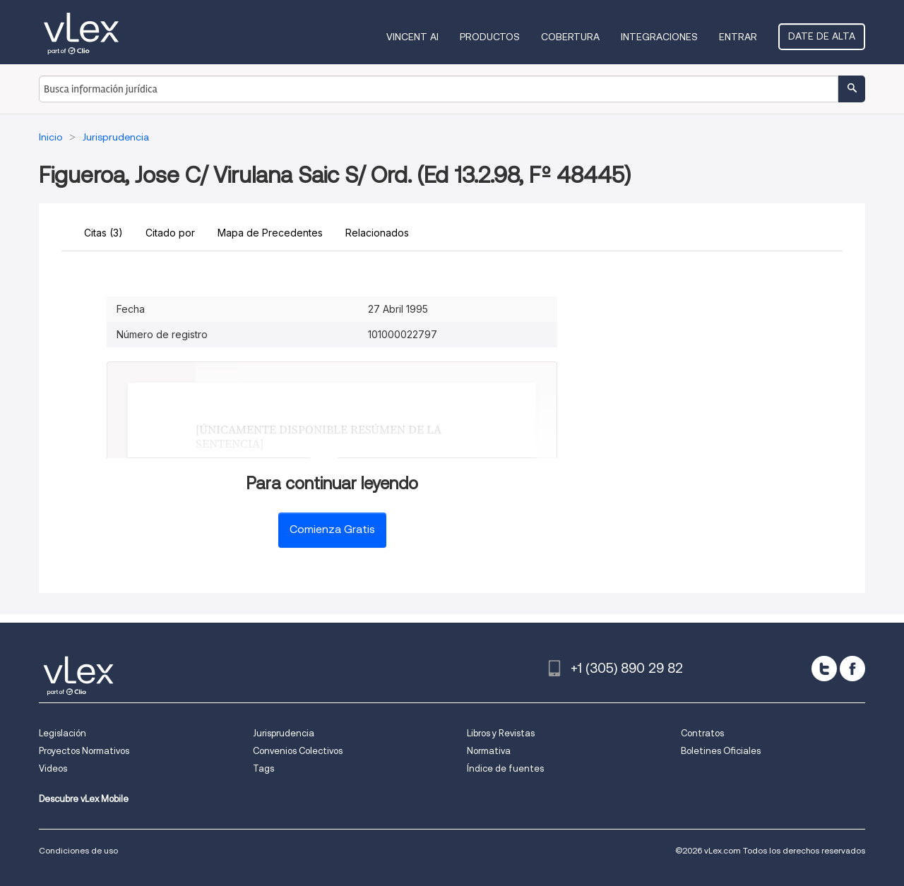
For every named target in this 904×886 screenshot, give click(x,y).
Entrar (738, 36)
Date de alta (821, 36)
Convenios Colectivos (298, 751)
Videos (53, 768)
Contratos (702, 733)
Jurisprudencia (283, 733)
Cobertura (570, 36)
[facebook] (852, 668)
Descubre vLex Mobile (84, 799)
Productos (490, 36)
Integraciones (659, 36)
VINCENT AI (412, 36)
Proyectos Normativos (84, 751)
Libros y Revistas (501, 733)
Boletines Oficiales (721, 751)
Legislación (62, 733)
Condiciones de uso (78, 850)
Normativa (489, 751)
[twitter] (824, 668)
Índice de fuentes (505, 768)
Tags (263, 768)
